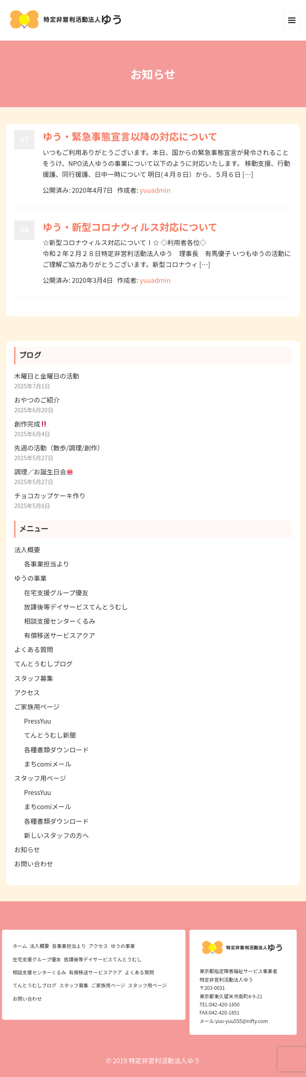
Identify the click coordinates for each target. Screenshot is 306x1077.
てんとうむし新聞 (50, 735)
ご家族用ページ (37, 706)
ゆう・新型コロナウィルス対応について (130, 227)
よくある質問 (33, 649)
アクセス (27, 692)
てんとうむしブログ (43, 663)
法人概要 (27, 549)
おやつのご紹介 (37, 400)
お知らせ (27, 849)
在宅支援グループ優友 (56, 592)
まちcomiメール (47, 764)
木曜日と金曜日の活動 (46, 376)
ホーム (20, 945)
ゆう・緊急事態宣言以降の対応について (130, 136)
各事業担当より (46, 564)
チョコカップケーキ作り (50, 495)
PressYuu (37, 721)
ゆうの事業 (30, 578)
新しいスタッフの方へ (56, 835)
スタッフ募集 (33, 678)
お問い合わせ (33, 863)
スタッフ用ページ (40, 778)
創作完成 (30, 424)
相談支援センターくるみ (59, 621)
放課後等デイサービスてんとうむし (76, 607)
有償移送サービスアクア (59, 635)
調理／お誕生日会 (43, 471)
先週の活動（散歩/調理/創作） (59, 447)
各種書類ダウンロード (56, 749)
